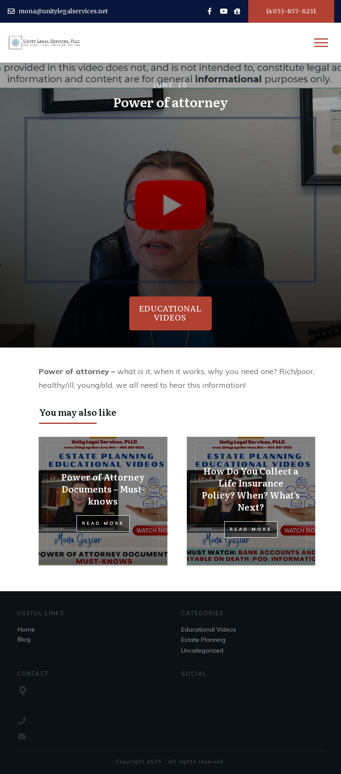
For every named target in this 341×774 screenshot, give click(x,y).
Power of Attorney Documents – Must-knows (103, 488)
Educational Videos (208, 629)
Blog (24, 639)
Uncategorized (202, 650)
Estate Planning (203, 640)
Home (26, 629)
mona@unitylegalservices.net (63, 11)
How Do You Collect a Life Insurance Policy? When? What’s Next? (251, 488)
